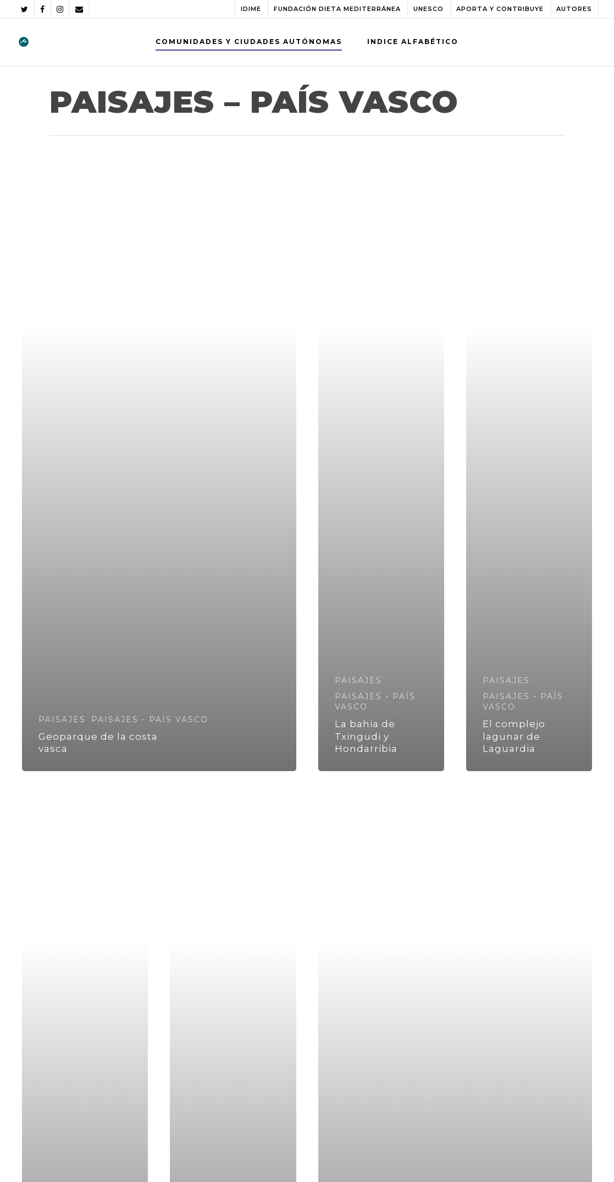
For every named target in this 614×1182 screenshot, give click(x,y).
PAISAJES (62, 719)
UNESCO (428, 9)
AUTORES (574, 9)
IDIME (251, 9)
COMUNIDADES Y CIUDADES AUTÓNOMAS (249, 41)
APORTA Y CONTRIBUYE (500, 9)
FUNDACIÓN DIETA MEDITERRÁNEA (337, 9)
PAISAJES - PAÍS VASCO (149, 719)
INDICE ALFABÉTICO (412, 41)
